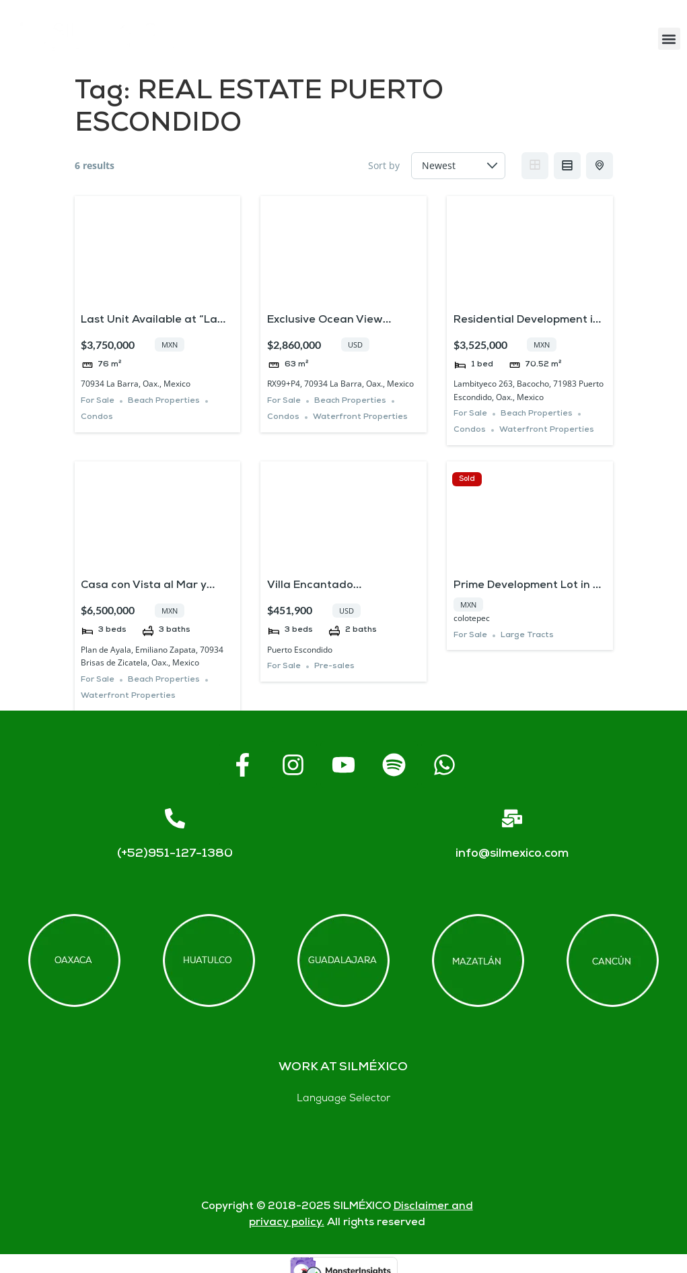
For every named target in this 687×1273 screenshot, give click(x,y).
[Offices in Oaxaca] (74, 960)
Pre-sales (334, 666)
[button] (669, 39)
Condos (97, 417)
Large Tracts (527, 635)
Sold (467, 479)
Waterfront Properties (360, 417)
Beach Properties (164, 401)
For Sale (97, 401)
